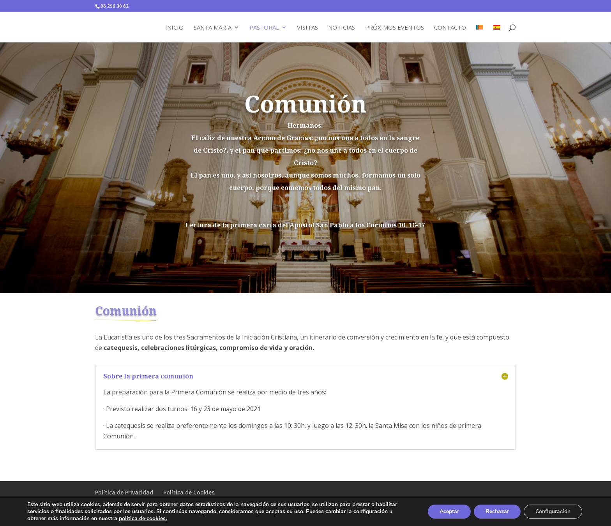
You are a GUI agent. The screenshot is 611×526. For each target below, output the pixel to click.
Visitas (307, 28)
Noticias (341, 28)
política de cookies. (143, 518)
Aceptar (449, 511)
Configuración (552, 511)
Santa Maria (212, 28)
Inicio (174, 28)
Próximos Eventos (394, 28)
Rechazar (497, 511)
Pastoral (264, 28)
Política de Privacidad (124, 492)
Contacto (450, 28)
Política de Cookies (188, 492)
